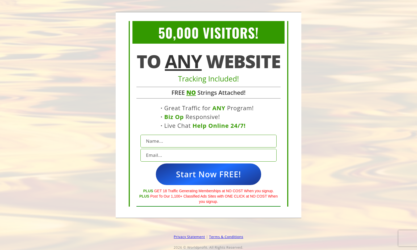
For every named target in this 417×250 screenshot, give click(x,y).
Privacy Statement (189, 236)
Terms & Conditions (226, 236)
